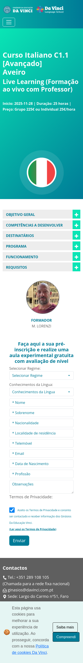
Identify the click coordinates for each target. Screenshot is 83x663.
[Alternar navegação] (9, 22)
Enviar (19, 541)
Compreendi (66, 637)
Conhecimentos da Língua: (31, 384)
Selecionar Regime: (25, 368)
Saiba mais (65, 627)
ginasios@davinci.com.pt (30, 590)
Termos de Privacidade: (31, 496)
